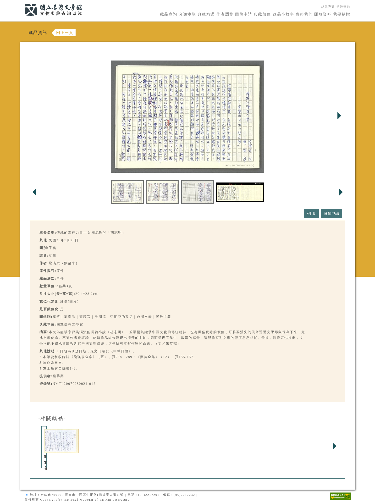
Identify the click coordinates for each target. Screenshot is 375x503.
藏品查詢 (168, 14)
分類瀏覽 (187, 14)
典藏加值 (262, 14)
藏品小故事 (283, 14)
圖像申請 (243, 14)
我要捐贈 (341, 14)
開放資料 (322, 14)
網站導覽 (328, 6)
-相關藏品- (52, 418)
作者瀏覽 (225, 14)
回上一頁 (64, 33)
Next (339, 115)
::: (21, 2)
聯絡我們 (304, 14)
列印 (311, 213)
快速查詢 (343, 6)
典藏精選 (206, 14)
